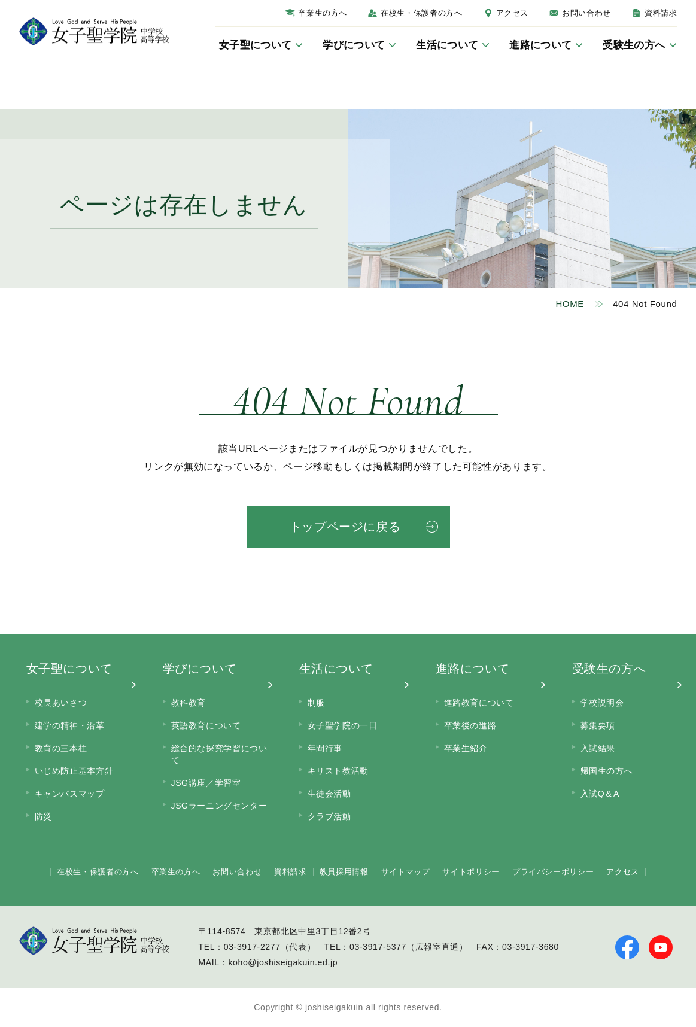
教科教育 (188, 702)
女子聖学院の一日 (343, 725)
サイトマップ (405, 871)
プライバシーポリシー (553, 871)
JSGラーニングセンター (219, 805)
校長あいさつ (61, 702)
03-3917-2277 (252, 947)
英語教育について (206, 725)
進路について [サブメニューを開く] (540, 45)
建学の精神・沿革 (70, 725)
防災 (43, 816)
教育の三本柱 (61, 748)
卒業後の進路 (470, 725)
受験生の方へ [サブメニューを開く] (634, 45)
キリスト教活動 (338, 771)
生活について (336, 668)
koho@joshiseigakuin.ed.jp (283, 962)
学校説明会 (602, 702)
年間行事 (325, 748)
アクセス (512, 12)
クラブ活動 (329, 816)
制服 (316, 702)
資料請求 (661, 12)
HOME (569, 304)
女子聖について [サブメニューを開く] (255, 45)
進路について (473, 668)
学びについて (200, 668)
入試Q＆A (599, 793)
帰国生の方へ (606, 771)
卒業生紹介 (466, 748)
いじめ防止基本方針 (74, 771)
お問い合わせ (586, 12)
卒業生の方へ (322, 12)
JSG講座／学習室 (206, 783)
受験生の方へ (609, 668)
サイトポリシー (470, 871)
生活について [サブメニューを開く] (447, 45)
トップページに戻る (345, 526)
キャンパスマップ (70, 793)
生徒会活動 (329, 793)
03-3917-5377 (377, 947)
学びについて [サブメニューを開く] (354, 45)
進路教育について (479, 702)
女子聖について (69, 668)
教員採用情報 (344, 871)
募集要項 (598, 725)
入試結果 (598, 748)
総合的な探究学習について (219, 754)
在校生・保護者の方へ (421, 12)
